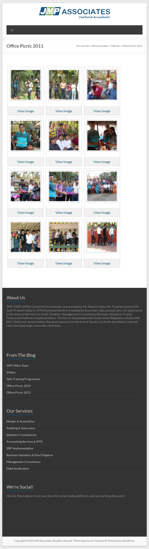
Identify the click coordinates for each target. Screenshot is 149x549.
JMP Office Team (18, 365)
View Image (25, 111)
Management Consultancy (24, 462)
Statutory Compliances (21, 435)
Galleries (115, 45)
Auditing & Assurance (21, 428)
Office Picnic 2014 (19, 385)
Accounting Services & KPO (25, 441)
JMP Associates (99, 45)
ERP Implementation (20, 448)
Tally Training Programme (23, 379)
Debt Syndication (18, 468)
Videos (11, 372)
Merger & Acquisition (21, 421)
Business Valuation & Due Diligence (30, 455)
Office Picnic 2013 (19, 392)
